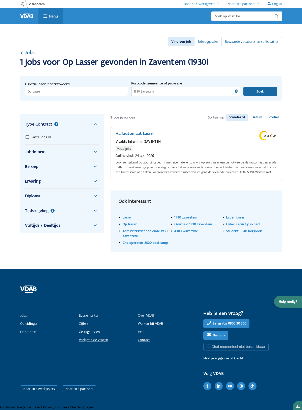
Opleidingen (29, 323)
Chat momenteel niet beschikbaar (238, 346)
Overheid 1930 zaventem (193, 224)
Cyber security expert (243, 224)
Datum (256, 117)
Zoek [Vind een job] (260, 91)
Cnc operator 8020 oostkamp (145, 242)
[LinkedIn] (219, 386)
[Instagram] (241, 386)
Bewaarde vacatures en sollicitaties (251, 41)
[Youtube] (230, 386)
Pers (141, 332)
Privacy (49, 407)
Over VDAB (146, 315)
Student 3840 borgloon (244, 231)
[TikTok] (252, 386)
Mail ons (219, 335)
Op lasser (130, 224)
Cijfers (83, 323)
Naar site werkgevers (199, 4)
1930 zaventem (185, 217)
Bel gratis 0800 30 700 (229, 323)
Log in (277, 4)
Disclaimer (8, 407)
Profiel (274, 117)
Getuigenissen (89, 332)
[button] (288, 302)
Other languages (80, 407)
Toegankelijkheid (30, 407)
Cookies (61, 407)
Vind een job (181, 41)
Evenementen (89, 315)
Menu (53, 16)
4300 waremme (186, 231)
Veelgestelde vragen (93, 340)
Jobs (27, 52)
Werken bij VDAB (150, 323)
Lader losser (235, 217)
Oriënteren (28, 332)
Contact (144, 340)
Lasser (127, 217)
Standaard (237, 117)
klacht (238, 358)
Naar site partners (241, 4)
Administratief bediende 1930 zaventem (145, 233)
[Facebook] (207, 386)
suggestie (222, 358)
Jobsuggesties (208, 41)
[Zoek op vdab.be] (246, 16)
